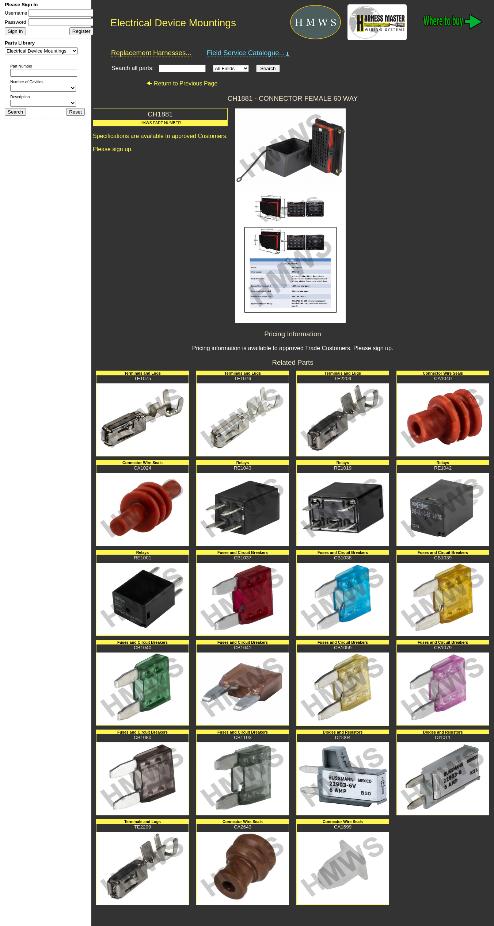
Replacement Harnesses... (151, 53)
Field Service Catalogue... (249, 53)
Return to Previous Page (181, 83)
